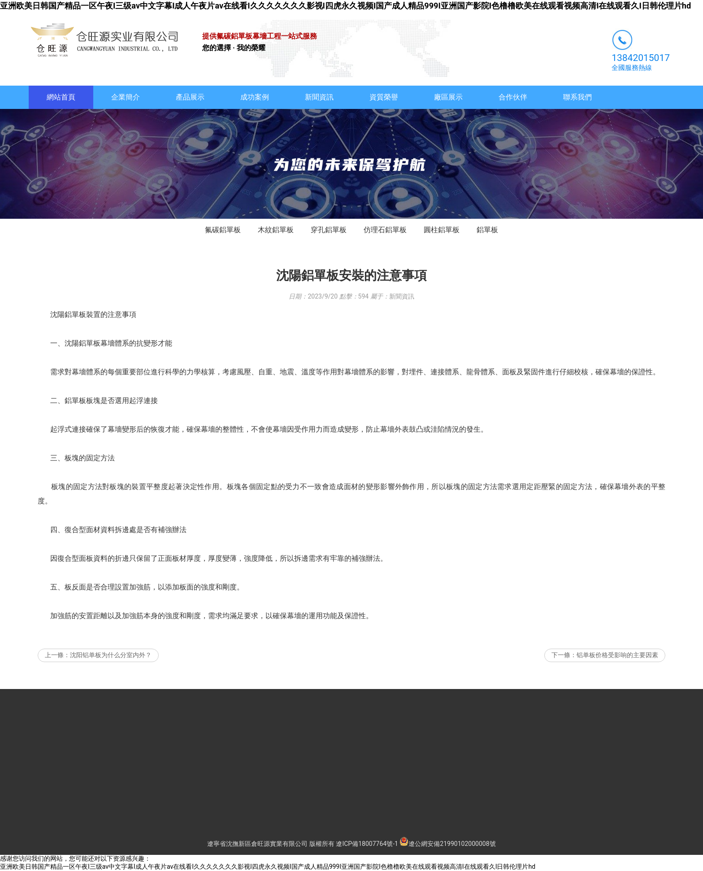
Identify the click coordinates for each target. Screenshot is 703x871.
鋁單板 (487, 229)
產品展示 (190, 97)
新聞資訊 (319, 97)
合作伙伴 (513, 97)
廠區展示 (448, 97)
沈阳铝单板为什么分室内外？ (111, 655)
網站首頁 (61, 97)
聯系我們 (577, 97)
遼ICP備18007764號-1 (367, 843)
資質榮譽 (383, 97)
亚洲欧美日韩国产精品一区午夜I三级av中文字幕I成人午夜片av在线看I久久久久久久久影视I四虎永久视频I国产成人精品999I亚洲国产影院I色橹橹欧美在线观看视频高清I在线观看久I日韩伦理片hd (345, 5)
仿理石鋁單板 (385, 229)
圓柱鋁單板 (442, 229)
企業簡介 (125, 97)
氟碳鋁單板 (223, 229)
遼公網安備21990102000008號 (447, 843)
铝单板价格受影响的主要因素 (617, 655)
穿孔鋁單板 (329, 229)
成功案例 (254, 97)
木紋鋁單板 (276, 229)
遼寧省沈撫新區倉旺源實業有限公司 (257, 843)
